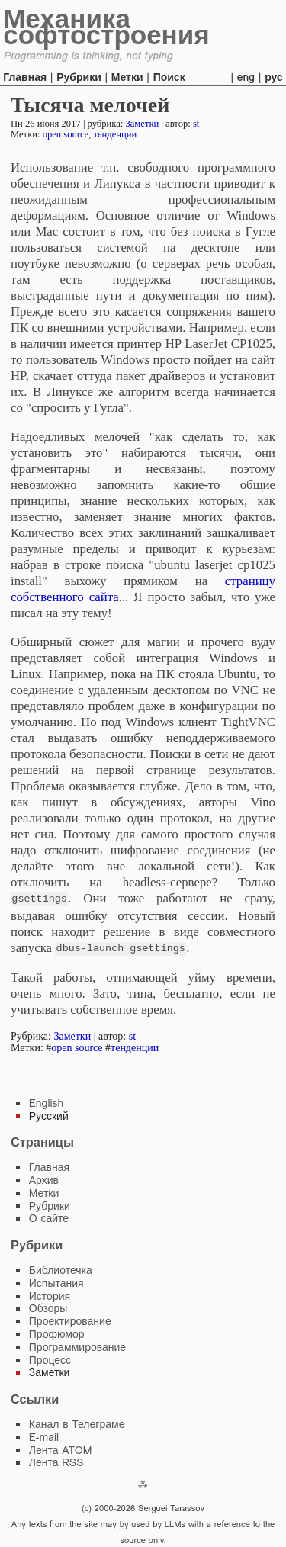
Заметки (142, 123)
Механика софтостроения (106, 27)
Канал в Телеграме (77, 1422)
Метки (127, 77)
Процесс (50, 1358)
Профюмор (57, 1332)
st (196, 123)
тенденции (115, 134)
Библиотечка (60, 1268)
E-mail (44, 1435)
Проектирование (70, 1319)
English (46, 1101)
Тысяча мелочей (90, 105)
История (49, 1294)
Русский (49, 1114)
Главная (25, 77)
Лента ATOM (60, 1448)
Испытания (56, 1281)
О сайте (49, 1216)
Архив (44, 1178)
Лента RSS (56, 1460)
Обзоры (48, 1306)
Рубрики (78, 77)
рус (274, 77)
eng (246, 77)
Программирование (77, 1345)
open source (66, 134)
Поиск (169, 77)
